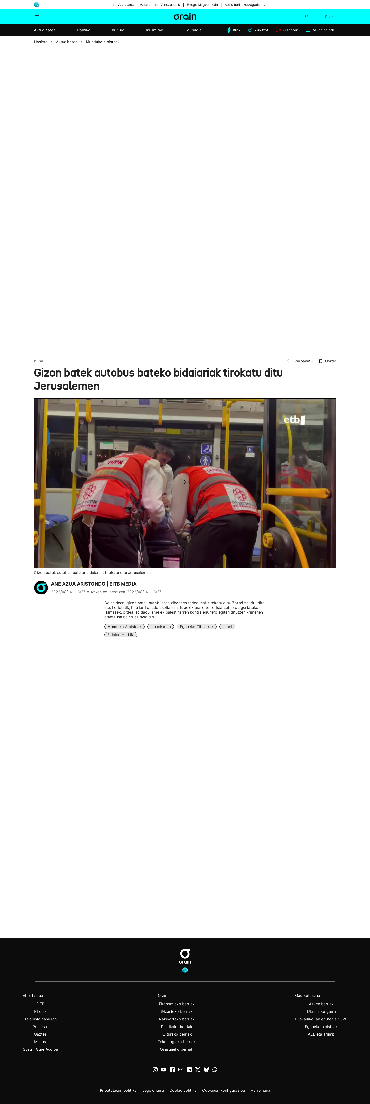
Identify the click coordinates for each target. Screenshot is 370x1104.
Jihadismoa (161, 626)
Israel (227, 626)
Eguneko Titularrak (197, 626)
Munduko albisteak (124, 626)
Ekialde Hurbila (120, 634)
